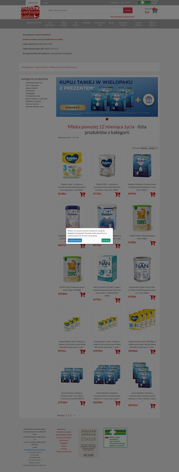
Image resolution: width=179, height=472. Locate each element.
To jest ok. (106, 240)
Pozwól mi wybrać (74, 240)
